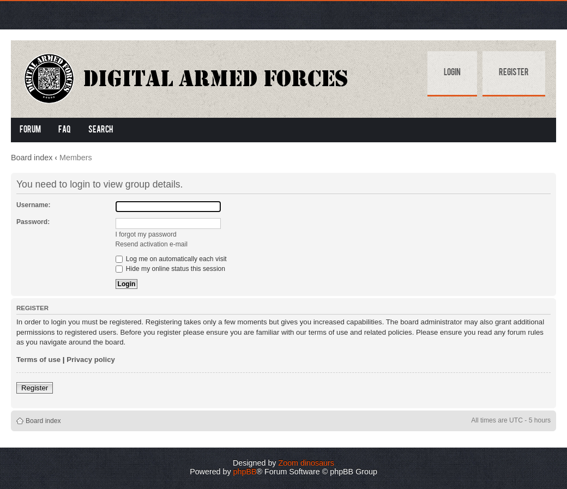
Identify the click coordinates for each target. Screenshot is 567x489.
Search (100, 130)
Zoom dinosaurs (306, 462)
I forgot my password (146, 234)
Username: (33, 205)
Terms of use (38, 359)
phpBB (245, 471)
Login (452, 73)
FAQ (64, 130)
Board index (31, 157)
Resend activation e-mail (152, 244)
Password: (33, 222)
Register (514, 73)
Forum (30, 130)
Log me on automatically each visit (171, 259)
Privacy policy (91, 359)
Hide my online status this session (171, 269)
